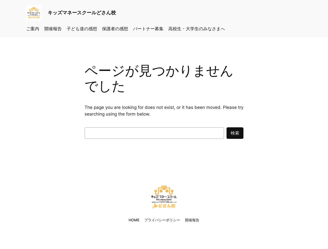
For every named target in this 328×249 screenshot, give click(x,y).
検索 (235, 133)
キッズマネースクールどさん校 (82, 12)
